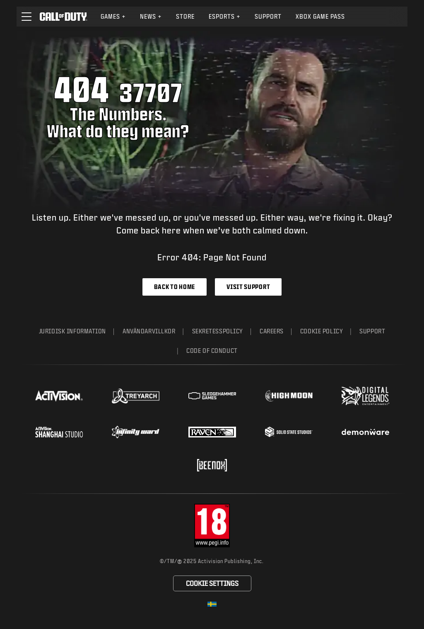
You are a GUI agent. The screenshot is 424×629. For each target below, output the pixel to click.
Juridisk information (72, 331)
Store (185, 16)
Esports (225, 16)
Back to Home (174, 287)
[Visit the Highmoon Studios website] (289, 396)
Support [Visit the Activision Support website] (268, 16)
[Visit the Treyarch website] (135, 396)
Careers (272, 331)
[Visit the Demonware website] (365, 432)
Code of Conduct (211, 350)
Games (113, 16)
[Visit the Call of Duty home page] (63, 16)
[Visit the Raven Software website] (212, 432)
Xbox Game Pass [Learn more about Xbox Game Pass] (320, 16)
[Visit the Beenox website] (211, 465)
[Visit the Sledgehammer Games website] (212, 395)
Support (372, 331)
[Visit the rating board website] (212, 525)
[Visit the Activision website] (59, 396)
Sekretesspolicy (217, 331)
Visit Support (248, 287)
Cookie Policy (321, 331)
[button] (26, 16)
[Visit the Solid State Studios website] (289, 432)
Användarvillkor (149, 331)
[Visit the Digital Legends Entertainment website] (365, 396)
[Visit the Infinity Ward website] (135, 432)
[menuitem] (113, 17)
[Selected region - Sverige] (212, 604)
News (151, 16)
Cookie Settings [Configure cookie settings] (212, 583)
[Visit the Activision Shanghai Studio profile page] (59, 432)
